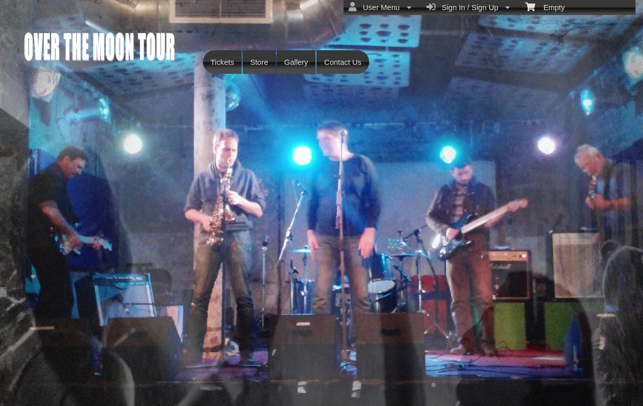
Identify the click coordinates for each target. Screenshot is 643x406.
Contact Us (342, 62)
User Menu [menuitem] (380, 7)
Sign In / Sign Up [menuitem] (468, 7)
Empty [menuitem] (545, 7)
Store (259, 62)
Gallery (296, 62)
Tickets (222, 62)
